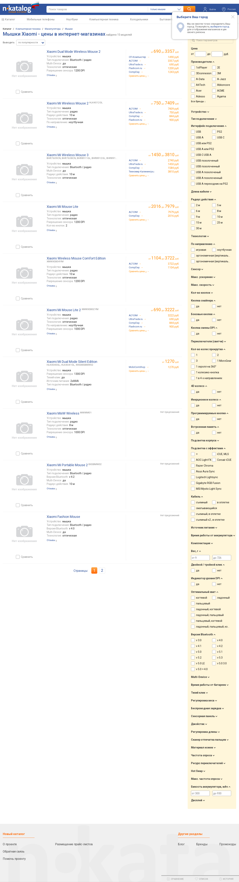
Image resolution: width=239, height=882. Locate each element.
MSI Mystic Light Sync (208, 488)
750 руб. (174, 112)
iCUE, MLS (223, 454)
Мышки (69, 29)
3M (219, 73)
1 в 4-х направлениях (209, 378)
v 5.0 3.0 (222, 663)
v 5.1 (220, 651)
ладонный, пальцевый (210, 615)
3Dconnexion (203, 73)
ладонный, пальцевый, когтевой (216, 626)
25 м (220, 222)
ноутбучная (224, 249)
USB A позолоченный (209, 177)
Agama (221, 96)
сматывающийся (206, 508)
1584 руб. (173, 167)
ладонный (223, 597)
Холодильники (139, 19)
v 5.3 (220, 657)
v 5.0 (198, 651)
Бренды (202, 844)
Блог (181, 844)
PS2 (219, 131)
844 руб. (174, 116)
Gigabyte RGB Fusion (208, 482)
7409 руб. (173, 108)
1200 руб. (173, 68)
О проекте (10, 844)
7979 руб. (173, 212)
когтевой (201, 597)
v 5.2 (198, 657)
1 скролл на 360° (206, 366)
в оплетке (223, 502)
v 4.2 (220, 646)
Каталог (10, 19)
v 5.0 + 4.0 (202, 669)
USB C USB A (203, 154)
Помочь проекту (14, 859)
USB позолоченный (208, 166)
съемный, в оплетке (208, 513)
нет (219, 306)
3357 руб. (173, 60)
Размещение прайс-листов (74, 844)
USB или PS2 (204, 143)
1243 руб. (173, 72)
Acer (199, 90)
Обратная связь (13, 851)
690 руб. (174, 64)
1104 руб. (173, 267)
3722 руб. (173, 263)
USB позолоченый (207, 160)
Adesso (200, 96)
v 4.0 (220, 640)
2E (218, 67)
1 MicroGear (224, 360)
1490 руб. (173, 57)
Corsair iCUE (224, 459)
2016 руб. (173, 215)
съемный (201, 502)
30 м (198, 228)
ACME (220, 90)
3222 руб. (173, 315)
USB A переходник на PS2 (212, 183)
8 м (219, 210)
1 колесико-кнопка (207, 372)
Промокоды (227, 844)
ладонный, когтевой (208, 609)
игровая (201, 249)
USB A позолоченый (208, 172)
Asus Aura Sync (205, 471)
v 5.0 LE (200, 663)
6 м (198, 210)
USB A (200, 137)
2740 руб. (173, 160)
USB (198, 131)
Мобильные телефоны (41, 19)
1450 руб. (173, 164)
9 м (198, 216)
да (197, 306)
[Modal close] (230, 16)
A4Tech (200, 84)
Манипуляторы (53, 29)
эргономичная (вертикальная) (215, 255)
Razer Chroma (204, 465)
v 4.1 (198, 646)
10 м (220, 216)
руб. (172, 361)
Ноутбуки (72, 19)
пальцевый (203, 603)
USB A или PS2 (205, 149)
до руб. (166, 51)
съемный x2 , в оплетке (210, 519)
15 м (198, 222)
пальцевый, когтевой (209, 620)
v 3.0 (198, 640)
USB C (220, 137)
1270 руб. (173, 367)
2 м (198, 205)
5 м (219, 205)
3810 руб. (173, 171)
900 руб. (174, 119)
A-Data (200, 79)
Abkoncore (223, 84)
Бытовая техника (170, 19)
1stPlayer (201, 67)
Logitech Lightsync (207, 477)
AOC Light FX (203, 459)
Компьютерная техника (103, 19)
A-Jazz (221, 79)
